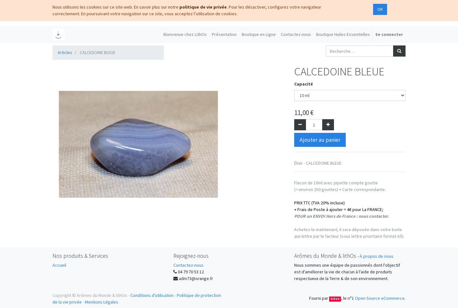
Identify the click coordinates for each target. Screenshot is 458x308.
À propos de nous (376, 256)
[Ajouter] (328, 124)
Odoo (335, 299)
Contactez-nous (188, 265)
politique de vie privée (203, 7)
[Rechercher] (399, 51)
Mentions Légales (101, 302)
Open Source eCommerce (380, 298)
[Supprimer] (300, 124)
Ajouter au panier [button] (320, 139)
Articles (65, 52)
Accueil (59, 265)
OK (380, 9)
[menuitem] (185, 34)
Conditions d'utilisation (152, 295)
